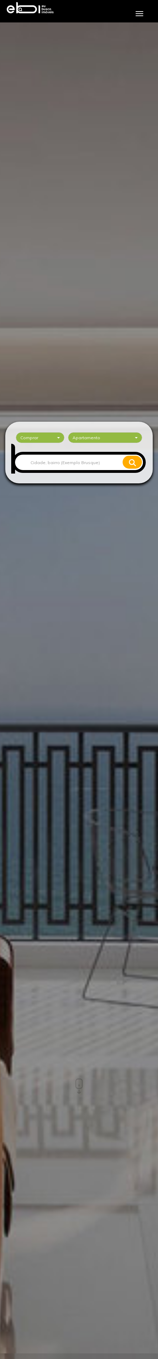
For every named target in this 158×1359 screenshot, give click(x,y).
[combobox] (40, 437)
